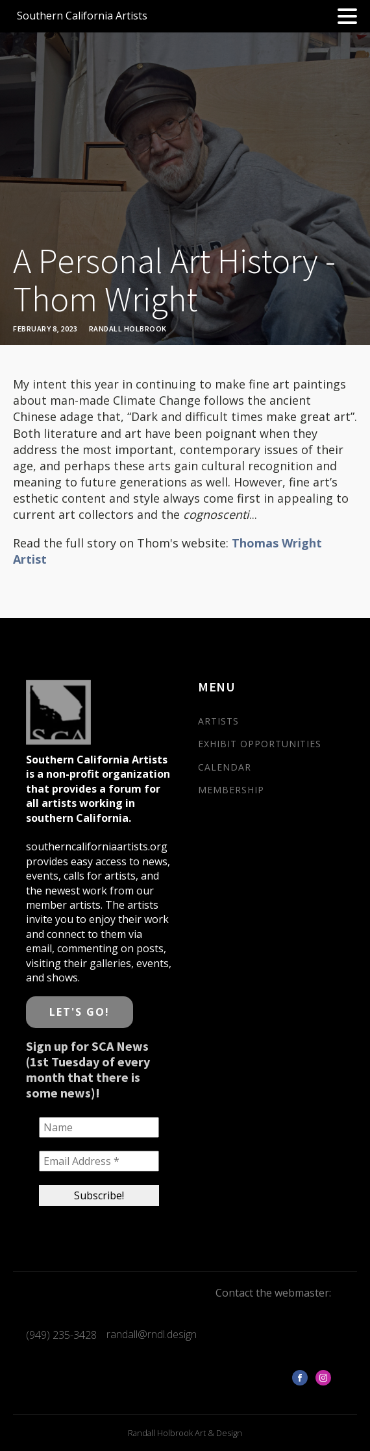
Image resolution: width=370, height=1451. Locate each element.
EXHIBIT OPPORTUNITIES (259, 744)
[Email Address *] (99, 1161)
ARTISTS (218, 721)
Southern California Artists (82, 15)
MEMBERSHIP (231, 790)
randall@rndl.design (151, 1334)
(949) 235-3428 (61, 1335)
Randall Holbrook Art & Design (185, 1433)
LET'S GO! (79, 1012)
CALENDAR (224, 767)
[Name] (99, 1127)
